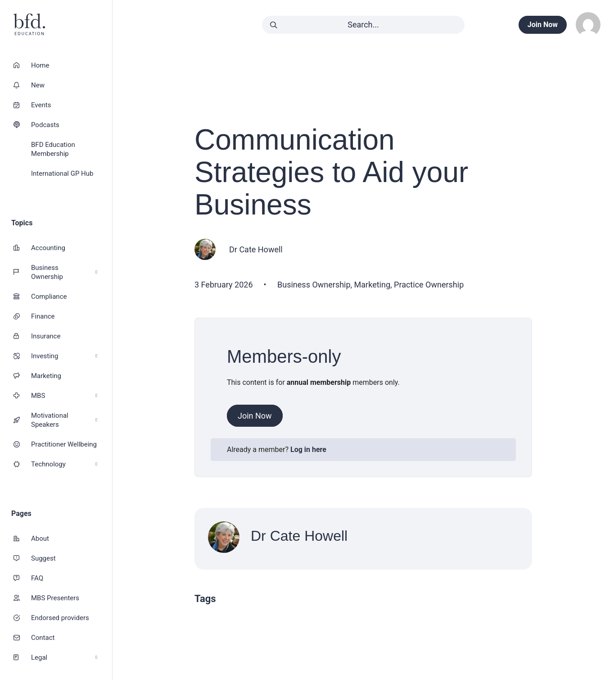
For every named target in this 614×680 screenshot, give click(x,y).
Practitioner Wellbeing (64, 444)
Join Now (255, 415)
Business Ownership (64, 272)
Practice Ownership (429, 284)
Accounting (48, 248)
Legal (64, 658)
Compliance (49, 296)
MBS (64, 396)
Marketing (46, 376)
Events (41, 105)
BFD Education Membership (53, 149)
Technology (64, 464)
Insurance (45, 336)
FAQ (37, 578)
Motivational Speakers (64, 420)
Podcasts (45, 125)
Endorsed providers (60, 618)
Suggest (43, 558)
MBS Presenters (55, 598)
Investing (64, 356)
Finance (42, 316)
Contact (42, 638)
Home (40, 65)
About (40, 538)
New (38, 85)
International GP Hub (62, 173)
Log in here (308, 449)
